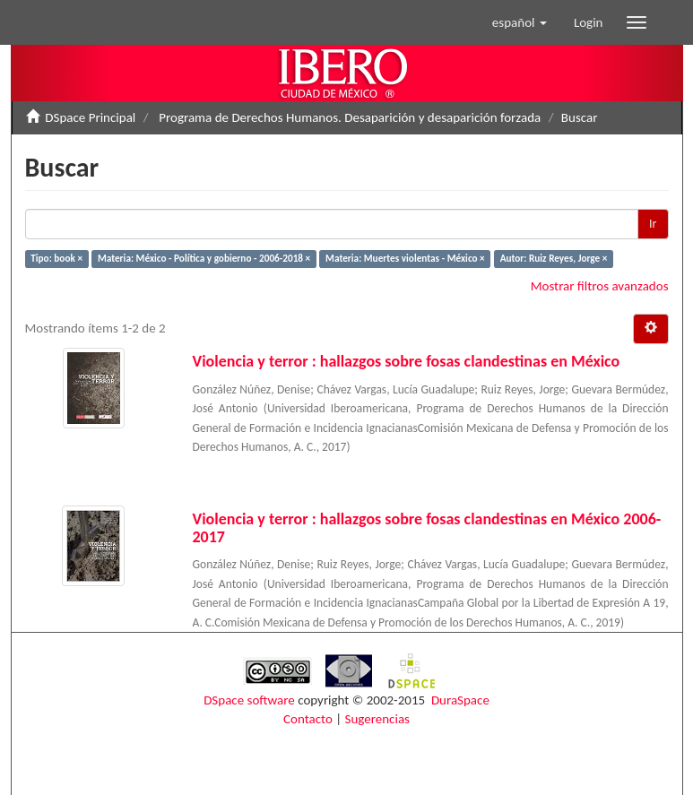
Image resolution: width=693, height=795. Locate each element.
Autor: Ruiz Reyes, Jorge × (554, 258)
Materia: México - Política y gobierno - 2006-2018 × (204, 258)
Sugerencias (377, 719)
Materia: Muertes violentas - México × (405, 258)
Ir (652, 223)
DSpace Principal (90, 117)
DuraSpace (460, 700)
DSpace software (249, 700)
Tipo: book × (56, 258)
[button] (519, 22)
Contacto (308, 719)
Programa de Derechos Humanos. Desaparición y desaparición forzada (350, 117)
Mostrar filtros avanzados (600, 286)
